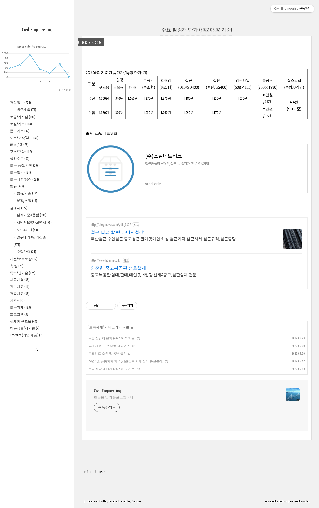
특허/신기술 (22, 273)
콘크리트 (19, 131)
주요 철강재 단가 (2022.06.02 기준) (196, 29)
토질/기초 (21, 124)
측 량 (16, 266)
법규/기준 (27, 193)
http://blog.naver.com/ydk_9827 (111, 225)
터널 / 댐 (19, 145)
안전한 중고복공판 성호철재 (118, 267)
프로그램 (19, 314)
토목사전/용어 (24, 179)
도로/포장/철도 (24, 138)
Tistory (282, 501)
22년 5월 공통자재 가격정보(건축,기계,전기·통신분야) (125, 361)
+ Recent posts (94, 471)
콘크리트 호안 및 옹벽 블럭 (107, 353)
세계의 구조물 (23, 321)
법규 (17, 186)
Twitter (103, 501)
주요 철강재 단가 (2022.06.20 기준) (112, 338)
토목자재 (20, 307)
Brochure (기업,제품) (26, 335)
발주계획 (26, 110)
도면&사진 (27, 230)
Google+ (136, 501)
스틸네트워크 (106, 133)
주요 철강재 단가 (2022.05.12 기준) (112, 368)
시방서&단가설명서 (34, 222)
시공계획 (19, 280)
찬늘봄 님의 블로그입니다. (114, 397)
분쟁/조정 (26, 201)
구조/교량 (21, 152)
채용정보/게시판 (24, 328)
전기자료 (19, 287)
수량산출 (26, 252)
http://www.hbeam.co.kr (106, 260)
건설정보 (20, 103)
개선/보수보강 (23, 259)
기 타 (17, 300)
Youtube (125, 501)
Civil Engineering (37, 29)
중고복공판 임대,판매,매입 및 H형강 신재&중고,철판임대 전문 (144, 274)
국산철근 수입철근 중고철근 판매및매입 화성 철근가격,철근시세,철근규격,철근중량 (163, 238)
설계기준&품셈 (31, 215)
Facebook (114, 501)
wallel (305, 501)
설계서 (18, 208)
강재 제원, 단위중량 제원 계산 (109, 345)
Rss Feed (88, 501)
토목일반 (20, 172)
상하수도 (19, 159)
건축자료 (19, 294)
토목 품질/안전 (25, 165)
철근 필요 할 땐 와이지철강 (117, 232)
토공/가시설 (22, 117)
